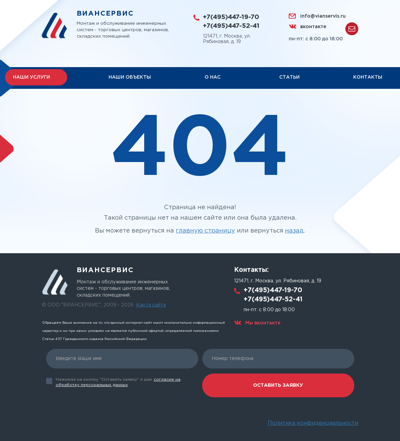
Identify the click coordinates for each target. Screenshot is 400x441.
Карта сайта (151, 305)
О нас (213, 78)
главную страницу (205, 231)
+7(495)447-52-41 (232, 26)
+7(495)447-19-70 (232, 17)
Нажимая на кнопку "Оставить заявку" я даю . (118, 382)
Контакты (367, 78)
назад (294, 231)
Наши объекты (130, 78)
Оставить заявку (278, 385)
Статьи (289, 78)
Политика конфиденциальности (313, 423)
